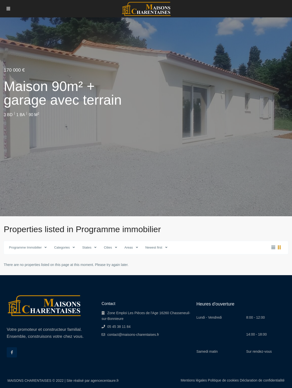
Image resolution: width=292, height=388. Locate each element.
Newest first (153, 247)
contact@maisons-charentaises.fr (133, 335)
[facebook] (12, 352)
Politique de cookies (223, 380)
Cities (108, 247)
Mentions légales (194, 380)
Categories (62, 247)
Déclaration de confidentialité (262, 380)
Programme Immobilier (25, 247)
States (86, 247)
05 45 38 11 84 (118, 327)
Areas (128, 247)
